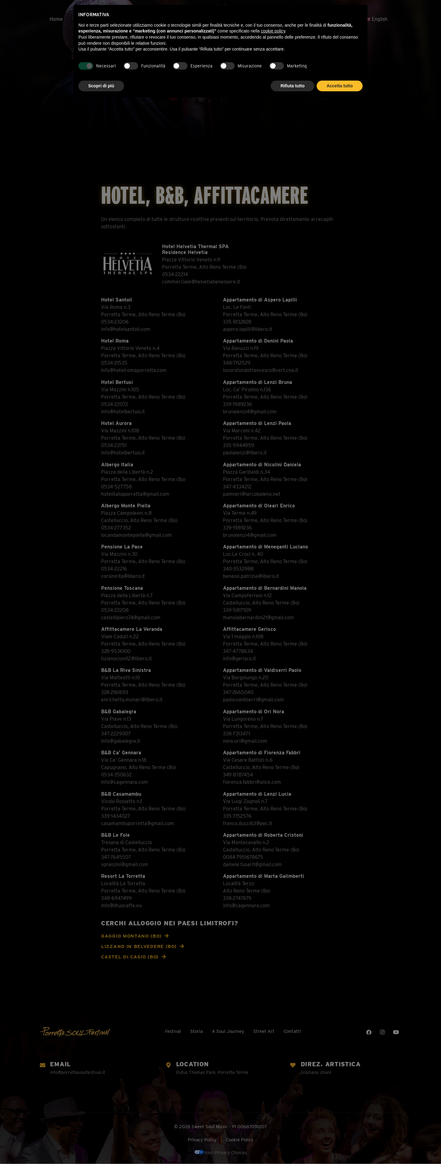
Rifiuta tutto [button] (293, 85)
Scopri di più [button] (101, 85)
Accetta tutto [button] (339, 85)
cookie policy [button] (273, 30)
